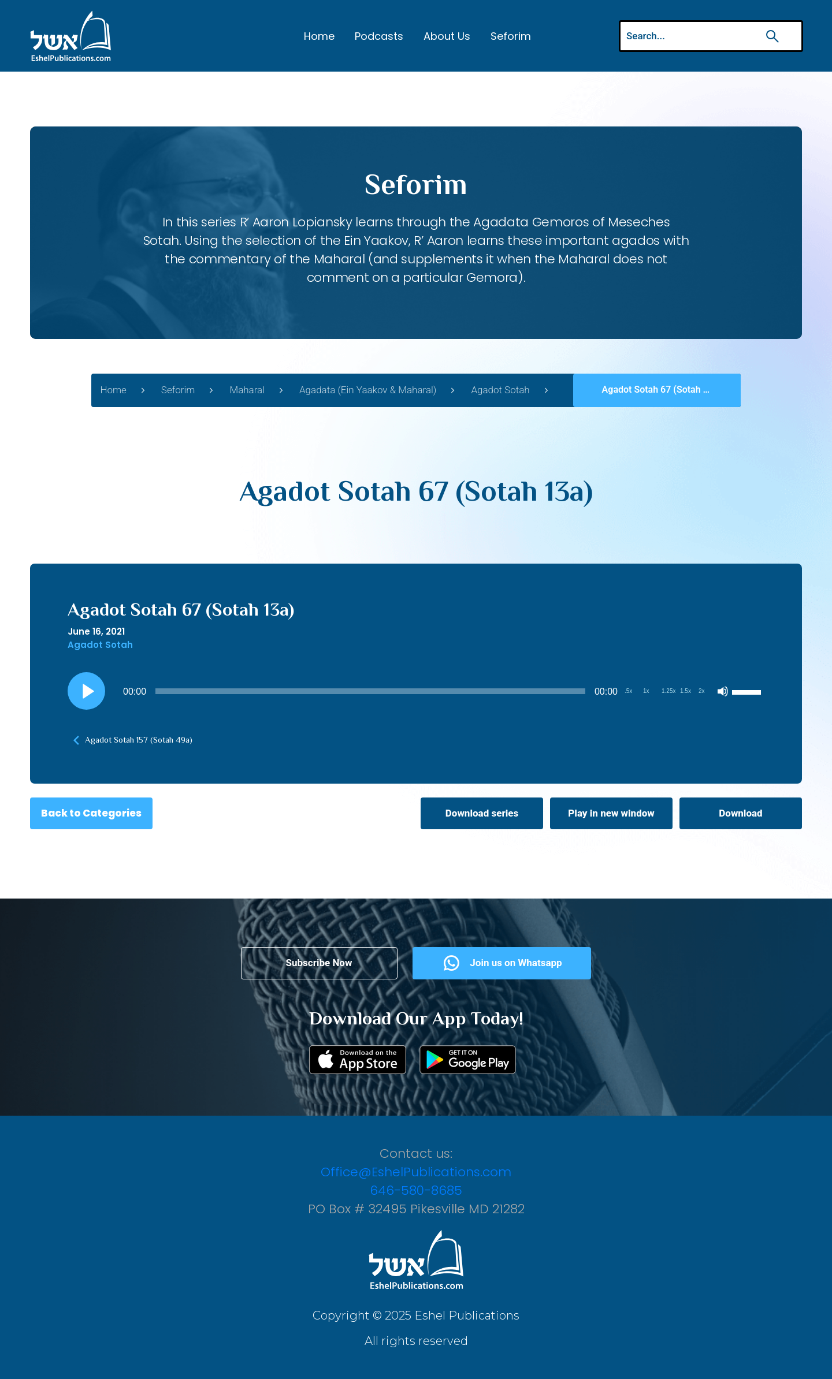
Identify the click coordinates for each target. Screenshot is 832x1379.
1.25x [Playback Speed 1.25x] (668, 691)
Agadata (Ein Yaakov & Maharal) (367, 390)
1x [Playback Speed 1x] (646, 691)
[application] (416, 691)
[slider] (370, 691)
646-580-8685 (416, 1190)
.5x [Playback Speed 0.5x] (628, 691)
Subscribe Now (319, 962)
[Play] (86, 691)
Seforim (511, 36)
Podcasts (379, 36)
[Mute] (723, 691)
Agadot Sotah (500, 390)
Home (319, 36)
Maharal (247, 390)
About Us (447, 36)
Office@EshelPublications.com (416, 1172)
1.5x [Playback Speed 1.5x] (685, 691)
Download (740, 813)
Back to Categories (91, 813)
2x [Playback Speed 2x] (702, 691)
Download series (481, 813)
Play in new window (611, 813)
